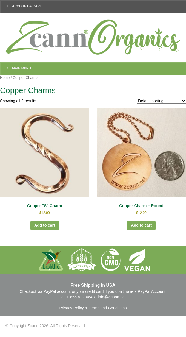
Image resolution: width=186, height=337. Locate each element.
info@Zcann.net (112, 297)
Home (5, 78)
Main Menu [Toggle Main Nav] (18, 68)
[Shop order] (161, 101)
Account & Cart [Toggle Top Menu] (24, 6)
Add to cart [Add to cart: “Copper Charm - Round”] (141, 225)
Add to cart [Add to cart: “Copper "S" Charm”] (44, 225)
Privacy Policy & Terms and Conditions (93, 308)
